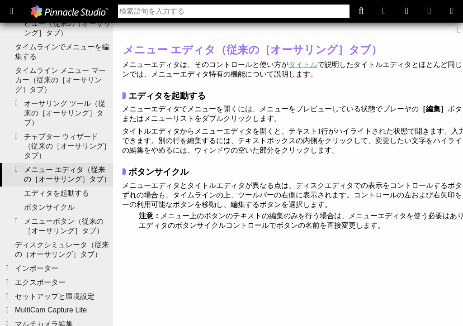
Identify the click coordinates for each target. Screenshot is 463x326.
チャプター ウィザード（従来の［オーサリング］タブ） (67, 146)
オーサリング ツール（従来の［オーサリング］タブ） (64, 113)
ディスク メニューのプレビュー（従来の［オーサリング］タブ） (67, 23)
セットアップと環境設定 (54, 296)
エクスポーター (40, 282)
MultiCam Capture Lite (51, 310)
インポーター (36, 268)
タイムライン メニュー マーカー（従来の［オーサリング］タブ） (60, 80)
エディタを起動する (56, 193)
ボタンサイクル (49, 207)
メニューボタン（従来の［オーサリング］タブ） (64, 226)
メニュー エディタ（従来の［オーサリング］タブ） (67, 174)
